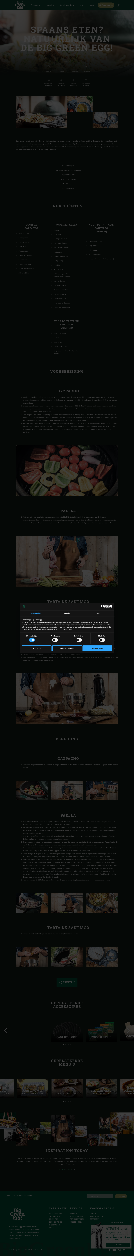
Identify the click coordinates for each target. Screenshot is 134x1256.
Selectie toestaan (67, 648)
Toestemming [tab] (35, 613)
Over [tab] (98, 613)
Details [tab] (67, 613)
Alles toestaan (97, 648)
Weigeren (37, 648)
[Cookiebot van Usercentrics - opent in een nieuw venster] (103, 606)
